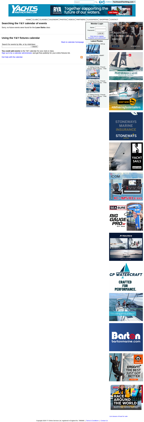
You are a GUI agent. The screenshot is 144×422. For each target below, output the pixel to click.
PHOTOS (63, 19)
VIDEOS (71, 19)
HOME (28, 19)
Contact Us (104, 420)
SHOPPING (103, 19)
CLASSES (43, 19)
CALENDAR (53, 19)
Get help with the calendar (12, 57)
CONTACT (114, 19)
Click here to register (97, 36)
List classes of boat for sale (118, 416)
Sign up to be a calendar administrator (17, 53)
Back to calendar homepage (72, 42)
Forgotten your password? (97, 38)
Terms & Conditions (92, 420)
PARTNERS (80, 19)
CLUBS (35, 19)
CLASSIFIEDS (92, 19)
